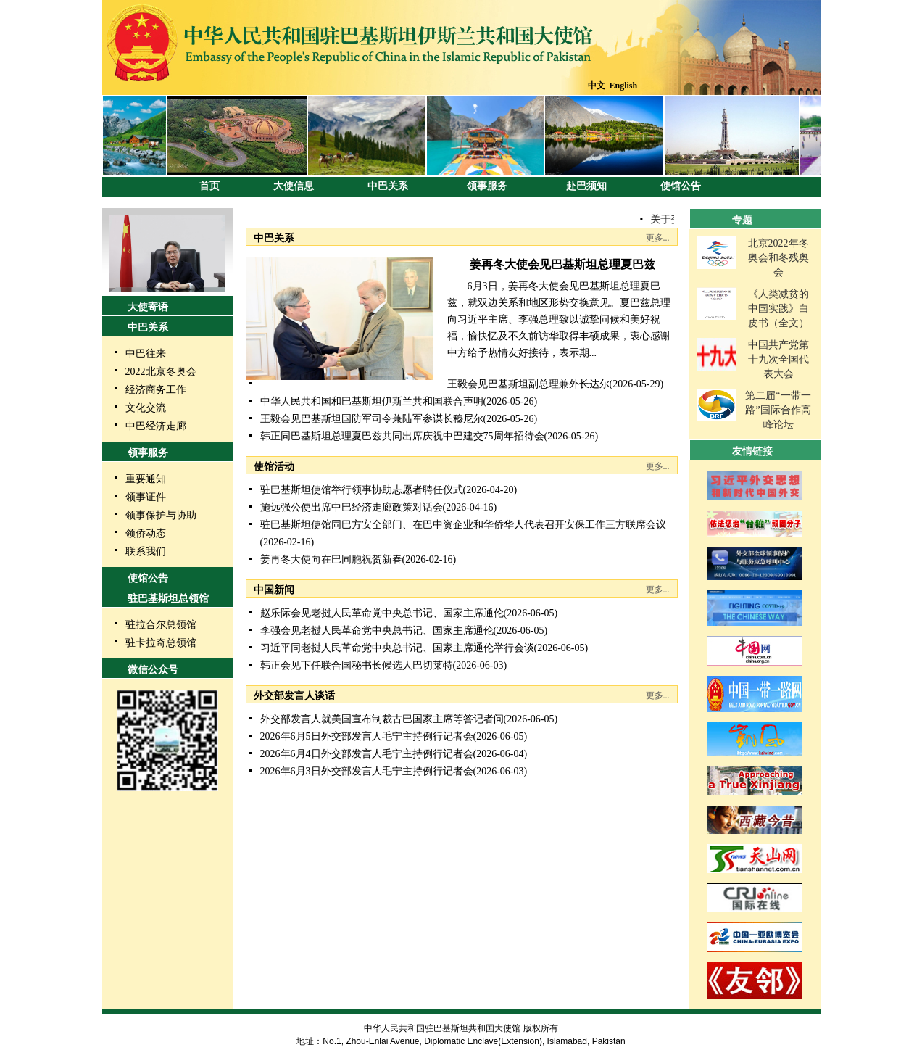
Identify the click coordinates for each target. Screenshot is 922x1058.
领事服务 (487, 186)
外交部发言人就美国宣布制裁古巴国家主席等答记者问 (382, 719)
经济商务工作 (155, 389)
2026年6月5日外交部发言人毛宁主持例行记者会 (366, 736)
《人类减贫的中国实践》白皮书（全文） (778, 308)
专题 (742, 220)
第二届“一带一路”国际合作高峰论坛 (777, 410)
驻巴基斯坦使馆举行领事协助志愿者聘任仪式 (361, 489)
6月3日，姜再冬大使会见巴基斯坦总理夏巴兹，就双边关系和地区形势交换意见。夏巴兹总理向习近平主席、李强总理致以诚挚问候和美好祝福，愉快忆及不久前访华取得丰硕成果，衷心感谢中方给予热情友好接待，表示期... (558, 319)
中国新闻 (274, 589)
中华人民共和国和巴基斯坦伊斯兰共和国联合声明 (371, 401)
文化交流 (145, 407)
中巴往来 (145, 353)
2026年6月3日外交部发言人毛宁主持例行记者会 (366, 771)
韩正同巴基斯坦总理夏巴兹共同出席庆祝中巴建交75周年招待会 (402, 436)
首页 (209, 186)
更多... (658, 238)
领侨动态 (145, 533)
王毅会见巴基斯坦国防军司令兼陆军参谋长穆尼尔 (371, 418)
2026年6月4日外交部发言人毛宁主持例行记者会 (366, 753)
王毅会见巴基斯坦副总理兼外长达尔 (528, 384)
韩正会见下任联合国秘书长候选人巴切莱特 (356, 665)
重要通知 (145, 479)
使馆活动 (274, 466)
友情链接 (752, 451)
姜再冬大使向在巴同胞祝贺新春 (331, 559)
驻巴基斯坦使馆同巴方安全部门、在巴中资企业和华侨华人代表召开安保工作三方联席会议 (463, 524)
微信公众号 (153, 669)
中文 (596, 85)
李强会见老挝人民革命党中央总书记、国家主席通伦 (377, 630)
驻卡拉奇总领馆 (160, 642)
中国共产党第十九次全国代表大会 (778, 359)
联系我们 (145, 551)
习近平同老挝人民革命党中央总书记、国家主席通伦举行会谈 (397, 647)
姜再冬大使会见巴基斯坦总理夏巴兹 (562, 264)
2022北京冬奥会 (160, 371)
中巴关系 (387, 186)
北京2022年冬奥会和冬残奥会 (778, 258)
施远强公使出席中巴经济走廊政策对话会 (351, 507)
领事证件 (145, 497)
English (624, 85)
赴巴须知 (586, 186)
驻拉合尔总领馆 (160, 624)
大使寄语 (148, 307)
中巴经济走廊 (155, 426)
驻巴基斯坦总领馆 (168, 598)
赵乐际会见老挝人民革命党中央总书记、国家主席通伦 (382, 613)
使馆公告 (680, 186)
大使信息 (293, 186)
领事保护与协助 (160, 515)
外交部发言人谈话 (294, 695)
